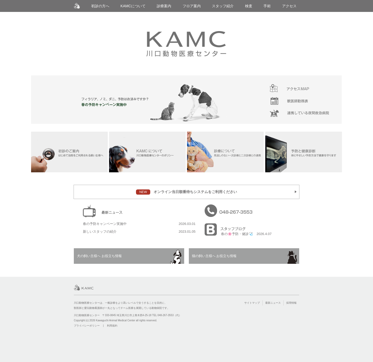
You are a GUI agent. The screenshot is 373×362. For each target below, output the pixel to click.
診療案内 (164, 6)
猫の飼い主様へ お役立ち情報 (214, 256)
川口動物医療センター (77, 6)
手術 (267, 6)
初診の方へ (100, 6)
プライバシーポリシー (87, 325)
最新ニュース (273, 302)
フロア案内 (192, 6)
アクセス (289, 6)
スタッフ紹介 (223, 6)
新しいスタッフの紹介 (100, 231)
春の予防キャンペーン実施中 (105, 224)
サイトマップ (252, 302)
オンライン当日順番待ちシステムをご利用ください (186, 192)
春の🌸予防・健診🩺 (237, 234)
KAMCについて (133, 6)
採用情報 (291, 302)
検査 (248, 6)
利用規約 (112, 325)
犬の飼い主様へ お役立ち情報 (99, 256)
